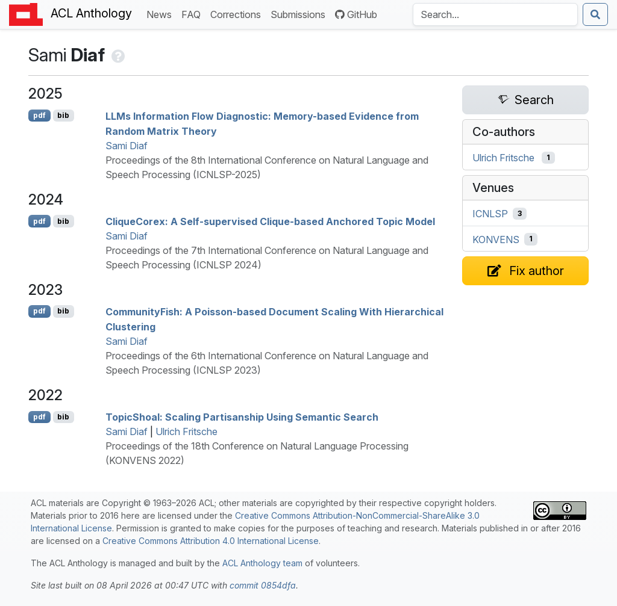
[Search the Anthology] (495, 14)
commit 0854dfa (263, 585)
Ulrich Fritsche (186, 431)
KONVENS (495, 239)
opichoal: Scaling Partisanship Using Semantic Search (241, 417)
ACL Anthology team (262, 563)
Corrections (238, 13)
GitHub (356, 14)
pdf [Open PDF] (39, 115)
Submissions (300, 13)
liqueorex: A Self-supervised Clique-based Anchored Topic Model (270, 221)
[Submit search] (595, 14)
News (161, 13)
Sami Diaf (126, 146)
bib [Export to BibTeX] (63, 115)
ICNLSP (490, 214)
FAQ (193, 13)
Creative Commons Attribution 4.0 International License (210, 541)
